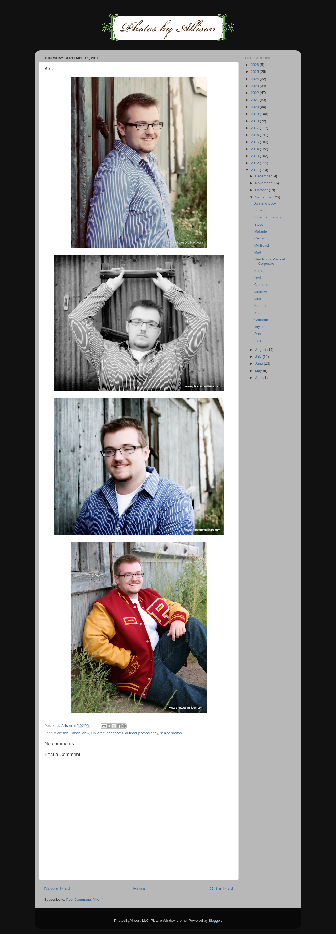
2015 (255, 142)
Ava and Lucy (265, 203)
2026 (255, 65)
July (259, 357)
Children (97, 733)
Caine (259, 238)
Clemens (261, 285)
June (259, 364)
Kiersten (261, 306)
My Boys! (261, 245)
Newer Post (57, 888)
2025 (255, 72)
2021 (255, 100)
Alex (257, 341)
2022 (255, 93)
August (261, 350)
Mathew (260, 292)
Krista (259, 271)
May (259, 371)
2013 (255, 156)
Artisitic (63, 733)
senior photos (171, 733)
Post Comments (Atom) (85, 899)
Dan (257, 334)
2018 (255, 121)
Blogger (215, 921)
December (264, 176)
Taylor (259, 327)
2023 (255, 86)
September (264, 197)
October (262, 190)
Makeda (260, 231)
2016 (255, 135)
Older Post (221, 888)
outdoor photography (141, 733)
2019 (255, 114)
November (264, 183)
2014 (255, 149)
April (259, 378)
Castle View (80, 733)
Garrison (261, 320)
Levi (257, 278)
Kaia (257, 313)
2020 (255, 107)
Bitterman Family (267, 217)
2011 (255, 170)
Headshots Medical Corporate (269, 261)
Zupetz (259, 210)
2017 (255, 128)
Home (139, 888)
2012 (255, 163)
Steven (259, 224)
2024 (255, 79)
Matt (257, 252)
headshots (114, 733)
